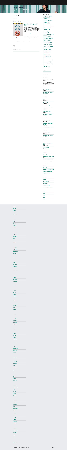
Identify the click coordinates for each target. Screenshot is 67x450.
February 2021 (15, 296)
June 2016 (14, 391)
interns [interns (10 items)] (45, 40)
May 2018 (14, 354)
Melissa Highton (18, 7)
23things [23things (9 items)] (50, 16)
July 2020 (14, 307)
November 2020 (15, 301)
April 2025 (14, 223)
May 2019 (14, 333)
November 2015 (15, 404)
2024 (44, 195)
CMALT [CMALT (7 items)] (48, 22)
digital (15, 49)
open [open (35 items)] (51, 46)
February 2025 (15, 227)
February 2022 (15, 279)
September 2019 (15, 326)
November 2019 (15, 322)
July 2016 (14, 389)
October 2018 (15, 346)
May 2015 (14, 415)
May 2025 (14, 221)
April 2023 (14, 260)
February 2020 (15, 316)
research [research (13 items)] (45, 54)
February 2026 (15, 212)
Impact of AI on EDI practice (47, 89)
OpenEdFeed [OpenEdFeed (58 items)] (47, 49)
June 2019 (14, 331)
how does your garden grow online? (48, 127)
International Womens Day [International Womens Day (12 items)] (48, 38)
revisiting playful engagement (47, 114)
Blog (44, 197)
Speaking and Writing (33, 3)
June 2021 (14, 290)
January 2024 (14, 247)
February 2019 (15, 339)
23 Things (44, 152)
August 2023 (14, 253)
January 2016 (14, 400)
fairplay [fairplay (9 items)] (45, 36)
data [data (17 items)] (49, 24)
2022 (44, 191)
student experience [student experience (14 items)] (47, 56)
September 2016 (15, 387)
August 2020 (14, 305)
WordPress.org (15, 442)
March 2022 (14, 277)
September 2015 (15, 408)
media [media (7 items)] (47, 44)
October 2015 (15, 406)
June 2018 (14, 352)
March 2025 (14, 225)
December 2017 (15, 361)
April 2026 (14, 208)
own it (19, 49)
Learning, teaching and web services (19, 48)
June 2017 (14, 372)
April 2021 (14, 292)
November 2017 (15, 363)
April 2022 (14, 275)
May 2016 (14, 393)
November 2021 (15, 283)
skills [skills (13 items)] (49, 54)
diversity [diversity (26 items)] (46, 29)
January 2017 (14, 382)
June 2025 (14, 219)
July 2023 (14, 255)
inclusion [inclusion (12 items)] (48, 36)
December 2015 (15, 402)
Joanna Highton (45, 102)
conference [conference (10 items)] (45, 24)
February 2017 (15, 380)
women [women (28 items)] (45, 66)
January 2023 (14, 266)
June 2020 (14, 309)
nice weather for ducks (46, 120)
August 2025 (14, 217)
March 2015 (14, 419)
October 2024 (15, 234)
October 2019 (15, 324)
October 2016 (15, 385)
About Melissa (15, 3)
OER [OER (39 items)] (48, 46)
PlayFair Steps (28, 3)
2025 (44, 199)
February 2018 (15, 357)
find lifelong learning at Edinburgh (48, 105)
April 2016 (14, 395)
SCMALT (18, 3)
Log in (14, 437)
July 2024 (14, 238)
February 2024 (15, 245)
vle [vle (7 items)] (51, 61)
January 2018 (14, 359)
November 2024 (15, 232)
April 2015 (14, 417)
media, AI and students (46, 132)
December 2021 (15, 281)
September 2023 (15, 251)
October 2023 (15, 249)
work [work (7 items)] (49, 66)
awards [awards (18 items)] (45, 22)
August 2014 (14, 432)
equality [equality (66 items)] (46, 32)
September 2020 (15, 303)
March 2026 (14, 210)
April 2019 (14, 335)
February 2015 (15, 421)
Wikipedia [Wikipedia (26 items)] (49, 64)
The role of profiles (46, 147)
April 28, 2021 (15, 18)
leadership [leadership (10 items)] (48, 40)
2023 (44, 193)
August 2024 (14, 236)
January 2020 (14, 318)
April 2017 (14, 376)
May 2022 (14, 273)
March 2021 (14, 294)
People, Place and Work (46, 161)
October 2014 (15, 428)
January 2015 (14, 423)
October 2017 (15, 365)
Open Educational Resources (47, 159)
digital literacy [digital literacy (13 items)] (46, 26)
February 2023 (15, 264)
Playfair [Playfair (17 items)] (48, 51)
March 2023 (14, 262)
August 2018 (14, 350)
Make (16, 447)
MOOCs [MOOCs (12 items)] (45, 46)
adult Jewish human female (47, 129)
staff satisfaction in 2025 (47, 111)
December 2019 (15, 320)
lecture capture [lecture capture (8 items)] (50, 42)
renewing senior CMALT (46, 138)
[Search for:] (47, 71)
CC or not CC (45, 154)
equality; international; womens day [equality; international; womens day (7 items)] (49, 34)
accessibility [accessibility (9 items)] (45, 20)
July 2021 (14, 288)
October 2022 (15, 268)
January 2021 (14, 298)
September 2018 (15, 348)
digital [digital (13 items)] (52, 24)
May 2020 (14, 311)
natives (17, 49)
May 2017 (14, 374)
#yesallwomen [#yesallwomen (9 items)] (46, 16)
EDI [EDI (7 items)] (49, 29)
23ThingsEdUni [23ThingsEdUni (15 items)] (46, 18)
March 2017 (14, 378)
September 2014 (15, 430)
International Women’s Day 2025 (48, 135)
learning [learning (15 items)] (45, 42)
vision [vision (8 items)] (49, 61)
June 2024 (14, 240)
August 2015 (14, 410)
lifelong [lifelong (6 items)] (45, 44)
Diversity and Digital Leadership (41, 3)
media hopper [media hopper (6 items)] (50, 44)
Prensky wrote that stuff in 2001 (33, 33)
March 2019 (14, 337)
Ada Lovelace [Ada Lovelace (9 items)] (50, 20)
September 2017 (15, 367)
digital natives (17, 21)
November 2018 (15, 344)
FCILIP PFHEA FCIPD (22, 3)
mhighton (17, 45)
